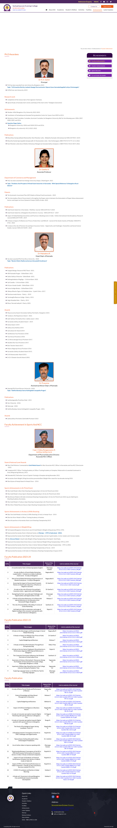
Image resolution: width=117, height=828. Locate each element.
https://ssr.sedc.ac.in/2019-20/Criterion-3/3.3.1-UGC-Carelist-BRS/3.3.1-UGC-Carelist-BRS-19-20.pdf (68, 753)
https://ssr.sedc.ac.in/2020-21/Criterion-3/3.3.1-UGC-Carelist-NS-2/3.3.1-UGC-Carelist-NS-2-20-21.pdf (68, 728)
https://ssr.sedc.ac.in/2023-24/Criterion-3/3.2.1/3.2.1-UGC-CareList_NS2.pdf (69, 579)
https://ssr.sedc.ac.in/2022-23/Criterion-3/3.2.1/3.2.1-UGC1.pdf (71, 631)
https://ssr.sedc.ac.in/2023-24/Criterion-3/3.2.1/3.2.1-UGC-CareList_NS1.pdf (69, 573)
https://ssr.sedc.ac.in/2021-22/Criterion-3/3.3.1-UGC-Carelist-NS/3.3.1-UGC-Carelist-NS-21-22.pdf (69, 690)
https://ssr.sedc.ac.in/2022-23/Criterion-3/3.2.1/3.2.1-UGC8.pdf (71, 667)
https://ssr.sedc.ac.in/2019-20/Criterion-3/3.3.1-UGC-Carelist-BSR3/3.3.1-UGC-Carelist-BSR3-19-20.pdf (68, 765)
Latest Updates (108, 10)
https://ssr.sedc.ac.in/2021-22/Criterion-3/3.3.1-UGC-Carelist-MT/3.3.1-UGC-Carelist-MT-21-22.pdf (69, 696)
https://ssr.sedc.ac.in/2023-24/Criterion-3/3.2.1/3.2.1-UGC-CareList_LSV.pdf (69, 594)
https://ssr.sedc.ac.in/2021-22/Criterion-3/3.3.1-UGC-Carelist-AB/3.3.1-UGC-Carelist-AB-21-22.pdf (69, 703)
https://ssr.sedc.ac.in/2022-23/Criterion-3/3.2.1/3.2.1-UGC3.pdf (71, 641)
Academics (60, 10)
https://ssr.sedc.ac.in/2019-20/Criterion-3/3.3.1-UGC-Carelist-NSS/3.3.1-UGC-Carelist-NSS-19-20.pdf (68, 740)
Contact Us (94, 6)
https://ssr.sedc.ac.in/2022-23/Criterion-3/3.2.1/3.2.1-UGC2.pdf (71, 636)
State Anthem (25, 817)
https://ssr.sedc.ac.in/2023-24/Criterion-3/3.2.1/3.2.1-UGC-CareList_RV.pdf (69, 610)
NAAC (96, 2)
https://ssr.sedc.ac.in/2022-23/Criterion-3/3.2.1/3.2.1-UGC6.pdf (71, 656)
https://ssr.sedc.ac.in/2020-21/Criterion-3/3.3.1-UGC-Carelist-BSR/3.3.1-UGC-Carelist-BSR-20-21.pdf (68, 734)
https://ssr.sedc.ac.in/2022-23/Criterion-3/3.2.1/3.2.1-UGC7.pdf (71, 661)
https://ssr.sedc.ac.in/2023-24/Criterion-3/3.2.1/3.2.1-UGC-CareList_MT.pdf (69, 599)
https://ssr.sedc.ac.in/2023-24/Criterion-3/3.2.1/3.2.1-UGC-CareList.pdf (69, 584)
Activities (81, 10)
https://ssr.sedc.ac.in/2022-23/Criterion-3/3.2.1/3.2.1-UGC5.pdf (71, 650)
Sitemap (24, 812)
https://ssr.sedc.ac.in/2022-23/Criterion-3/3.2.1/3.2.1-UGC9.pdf (71, 671)
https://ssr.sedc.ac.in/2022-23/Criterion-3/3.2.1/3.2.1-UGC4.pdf (71, 645)
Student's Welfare (71, 10)
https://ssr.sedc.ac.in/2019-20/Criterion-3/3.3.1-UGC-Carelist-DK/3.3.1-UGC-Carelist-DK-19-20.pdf (69, 746)
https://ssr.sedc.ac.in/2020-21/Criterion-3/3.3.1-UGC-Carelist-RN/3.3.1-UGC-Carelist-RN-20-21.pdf (69, 721)
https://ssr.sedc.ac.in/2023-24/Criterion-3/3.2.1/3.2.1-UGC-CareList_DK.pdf (69, 568)
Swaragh (111, 826)
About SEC (52, 10)
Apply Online (107, 6)
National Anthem (26, 815)
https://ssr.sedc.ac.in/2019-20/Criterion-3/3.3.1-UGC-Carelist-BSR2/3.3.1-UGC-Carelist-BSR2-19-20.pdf (68, 759)
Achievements (97, 10)
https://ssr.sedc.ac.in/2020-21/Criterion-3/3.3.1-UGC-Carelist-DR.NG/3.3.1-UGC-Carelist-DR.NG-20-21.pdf (68, 715)
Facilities (88, 10)
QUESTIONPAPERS (115, 292)
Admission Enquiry (85, 2)
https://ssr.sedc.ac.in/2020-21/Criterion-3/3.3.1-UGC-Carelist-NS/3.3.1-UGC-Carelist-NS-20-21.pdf (69, 709)
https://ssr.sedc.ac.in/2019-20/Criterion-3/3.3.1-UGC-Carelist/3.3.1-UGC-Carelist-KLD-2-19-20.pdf (68, 777)
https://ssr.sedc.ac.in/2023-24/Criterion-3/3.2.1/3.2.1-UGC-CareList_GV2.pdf (69, 590)
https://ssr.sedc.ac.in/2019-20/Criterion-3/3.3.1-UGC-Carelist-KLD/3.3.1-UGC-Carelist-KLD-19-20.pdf (68, 771)
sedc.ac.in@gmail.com (59, 814)
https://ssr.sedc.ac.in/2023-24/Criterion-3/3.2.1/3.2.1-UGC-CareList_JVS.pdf (69, 605)
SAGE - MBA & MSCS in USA (29, 819)
